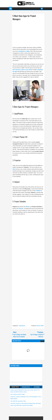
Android (21, 208)
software (38, 190)
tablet (28, 51)
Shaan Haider (40, 325)
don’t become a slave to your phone (22, 69)
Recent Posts (15, 387)
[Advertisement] (27, 33)
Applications (22, 325)
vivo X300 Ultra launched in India (18, 401)
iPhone (28, 206)
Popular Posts (26, 387)
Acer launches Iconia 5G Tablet (17, 394)
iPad (14, 169)
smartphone (21, 51)
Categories (37, 387)
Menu (10, 8)
